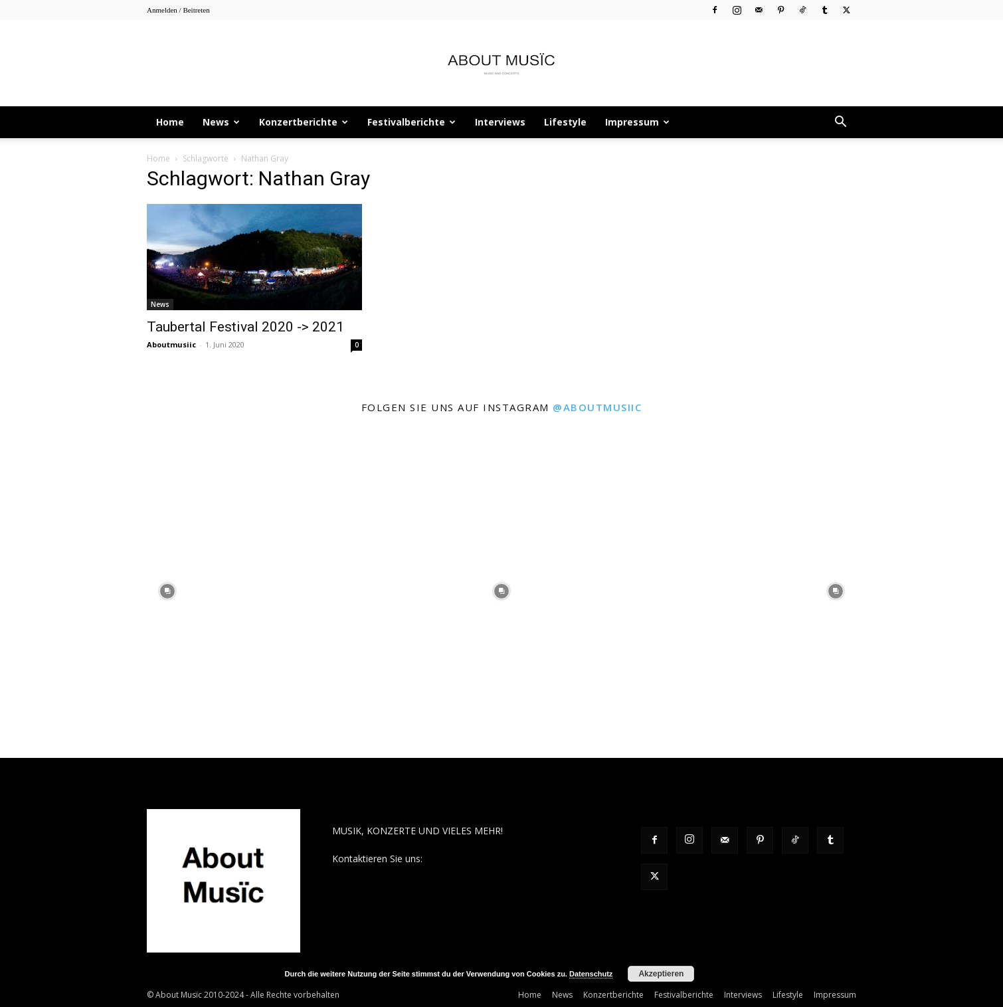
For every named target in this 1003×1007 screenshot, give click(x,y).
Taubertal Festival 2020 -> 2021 (245, 327)
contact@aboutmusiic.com (482, 858)
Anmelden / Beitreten (178, 10)
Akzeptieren (661, 973)
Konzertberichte (303, 122)
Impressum (637, 122)
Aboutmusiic (171, 344)
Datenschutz (590, 974)
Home (170, 122)
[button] (840, 123)
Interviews (500, 122)
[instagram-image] (167, 591)
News (221, 122)
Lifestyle (565, 122)
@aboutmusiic (597, 407)
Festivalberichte (411, 122)
